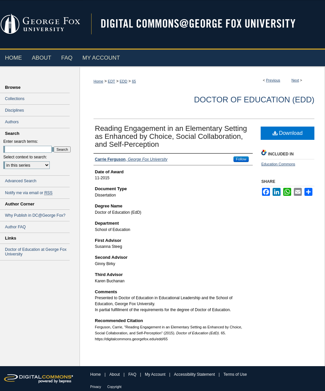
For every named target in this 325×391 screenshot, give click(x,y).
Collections (15, 98)
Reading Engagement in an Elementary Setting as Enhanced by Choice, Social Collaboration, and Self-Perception (171, 136)
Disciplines (14, 110)
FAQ (132, 374)
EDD (123, 81)
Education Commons (278, 164)
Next (295, 80)
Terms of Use (235, 374)
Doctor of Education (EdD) (254, 99)
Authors (12, 122)
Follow (241, 159)
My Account (155, 374)
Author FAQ (15, 227)
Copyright (114, 387)
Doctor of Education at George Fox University (35, 251)
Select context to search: (25, 157)
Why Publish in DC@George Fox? (35, 215)
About (115, 374)
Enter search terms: (20, 141)
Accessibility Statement (195, 374)
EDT (111, 81)
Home (98, 81)
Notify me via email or (28, 193)
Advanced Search (20, 181)
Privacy (96, 387)
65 (134, 81)
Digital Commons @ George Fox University (204, 24)
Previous (273, 80)
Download (288, 133)
